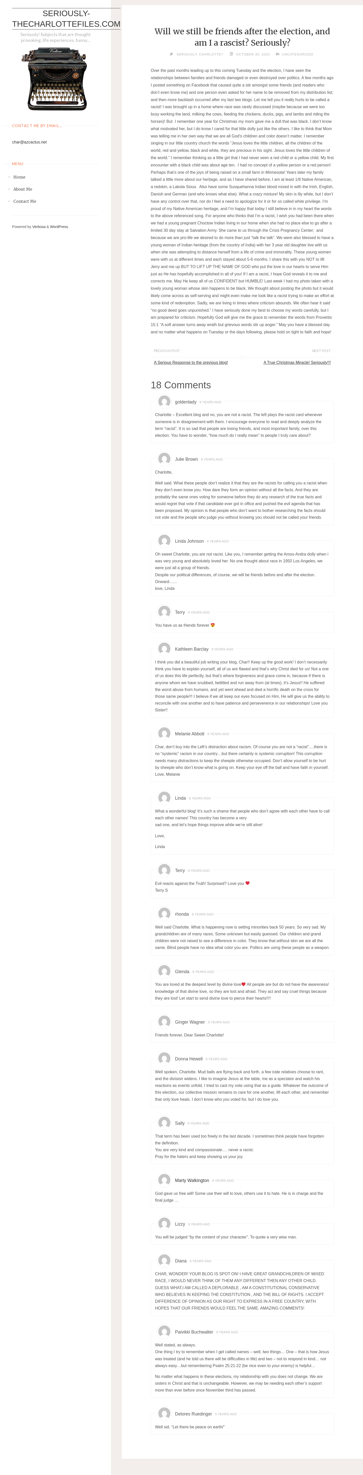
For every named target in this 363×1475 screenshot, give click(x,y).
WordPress (59, 227)
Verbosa (38, 227)
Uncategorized (297, 54)
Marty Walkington (192, 1180)
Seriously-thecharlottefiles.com (66, 18)
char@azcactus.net (29, 142)
